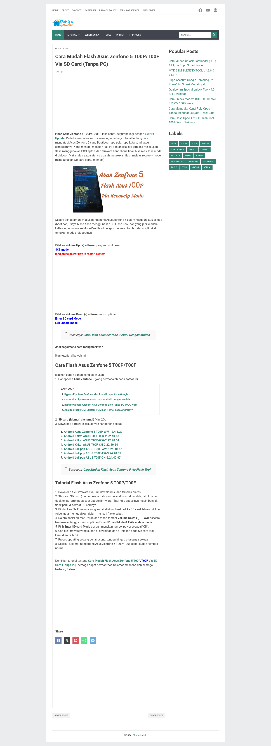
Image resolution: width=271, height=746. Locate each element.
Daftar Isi (90, 10)
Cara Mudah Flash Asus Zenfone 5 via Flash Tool (116, 469)
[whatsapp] (84, 640)
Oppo (188, 155)
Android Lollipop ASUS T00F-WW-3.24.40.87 (93, 449)
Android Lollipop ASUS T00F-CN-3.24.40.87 (92, 457)
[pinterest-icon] (215, 10)
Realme (199, 155)
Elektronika (92, 35)
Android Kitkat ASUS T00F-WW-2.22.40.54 (91, 440)
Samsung (193, 161)
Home (55, 10)
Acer (173, 143)
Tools (107, 35)
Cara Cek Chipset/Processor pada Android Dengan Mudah (97, 399)
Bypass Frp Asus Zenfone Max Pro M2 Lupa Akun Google (96, 394)
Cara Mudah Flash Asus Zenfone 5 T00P (114, 560)
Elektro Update (140, 735)
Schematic (208, 161)
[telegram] (93, 640)
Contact (76, 10)
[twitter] (67, 640)
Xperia (207, 167)
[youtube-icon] (208, 10)
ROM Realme (177, 161)
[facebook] (58, 640)
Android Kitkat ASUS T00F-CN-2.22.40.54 (91, 444)
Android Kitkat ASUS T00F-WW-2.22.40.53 (91, 436)
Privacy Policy (107, 10)
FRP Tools (135, 35)
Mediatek (175, 155)
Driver (120, 35)
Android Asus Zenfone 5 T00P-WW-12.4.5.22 (93, 431)
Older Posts (156, 715)
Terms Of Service (129, 10)
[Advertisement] (109, 103)
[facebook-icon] (200, 10)
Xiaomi (195, 167)
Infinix (192, 149)
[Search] (195, 35)
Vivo (184, 167)
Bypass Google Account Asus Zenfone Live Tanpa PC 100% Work (100, 404)
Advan (184, 143)
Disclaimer (149, 10)
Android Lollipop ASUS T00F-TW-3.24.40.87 (92, 453)
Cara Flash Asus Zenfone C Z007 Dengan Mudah (116, 335)
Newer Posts (61, 715)
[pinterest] (75, 640)
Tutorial (72, 35)
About (65, 10)
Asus (194, 143)
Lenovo (204, 149)
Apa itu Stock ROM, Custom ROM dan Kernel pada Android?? (98, 409)
